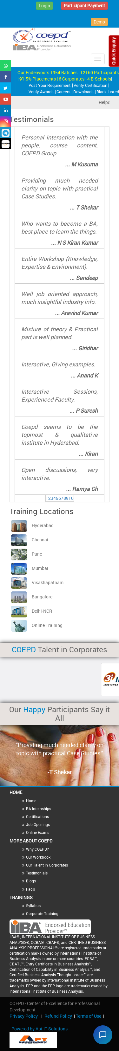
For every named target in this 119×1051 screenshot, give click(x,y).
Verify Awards (42, 91)
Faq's (30, 889)
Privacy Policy (24, 1016)
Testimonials (37, 872)
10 (71, 498)
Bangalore (31, 597)
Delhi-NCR (31, 611)
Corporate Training (42, 913)
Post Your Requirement (50, 85)
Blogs (31, 880)
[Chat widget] (103, 1035)
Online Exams (37, 832)
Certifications (37, 816)
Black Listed (107, 91)
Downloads (84, 91)
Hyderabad (32, 525)
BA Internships (38, 808)
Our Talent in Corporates (47, 864)
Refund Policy (58, 1016)
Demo (99, 22)
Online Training (37, 625)
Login (44, 6)
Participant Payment (84, 6)
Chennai (29, 540)
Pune (26, 554)
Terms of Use (88, 1016)
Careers (63, 91)
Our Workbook (38, 857)
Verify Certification (91, 85)
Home (31, 800)
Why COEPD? (37, 849)
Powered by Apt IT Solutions (39, 1029)
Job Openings (38, 824)
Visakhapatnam (37, 582)
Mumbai (29, 568)
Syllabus (33, 905)
